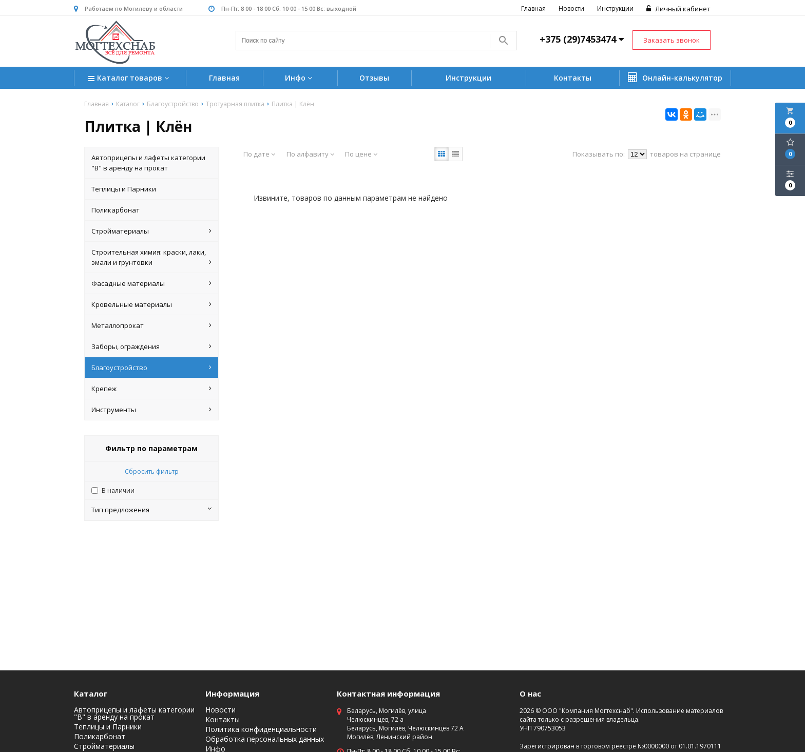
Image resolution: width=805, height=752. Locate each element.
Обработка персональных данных (264, 739)
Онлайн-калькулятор (675, 77)
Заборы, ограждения (151, 346)
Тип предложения (151, 509)
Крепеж (151, 388)
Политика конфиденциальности (261, 729)
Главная (533, 8)
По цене (361, 154)
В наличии (118, 490)
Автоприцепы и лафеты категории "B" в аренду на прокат (148, 162)
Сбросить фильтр (152, 471)
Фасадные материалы (151, 283)
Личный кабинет (678, 8)
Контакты (572, 78)
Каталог (90, 693)
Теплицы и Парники (123, 189)
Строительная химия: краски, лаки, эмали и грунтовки (151, 257)
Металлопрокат (151, 325)
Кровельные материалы (151, 304)
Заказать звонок (671, 40)
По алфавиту (310, 154)
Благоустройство (151, 367)
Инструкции (615, 8)
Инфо (300, 78)
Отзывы (374, 78)
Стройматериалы (151, 231)
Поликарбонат (115, 210)
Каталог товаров (129, 79)
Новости (571, 8)
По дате (259, 154)
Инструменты (151, 409)
